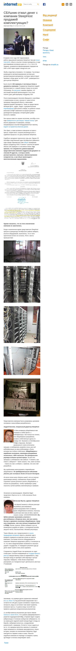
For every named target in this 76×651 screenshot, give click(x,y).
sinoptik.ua (54, 64)
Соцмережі (49, 29)
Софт (46, 39)
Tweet (6, 643)
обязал (26, 142)
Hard (45, 34)
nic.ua (6, 600)
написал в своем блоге (11, 615)
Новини (47, 20)
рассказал (17, 90)
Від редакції (50, 15)
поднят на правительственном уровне (16, 127)
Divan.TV (11, 600)
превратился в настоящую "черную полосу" (21, 120)
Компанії (48, 25)
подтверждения (9, 108)
